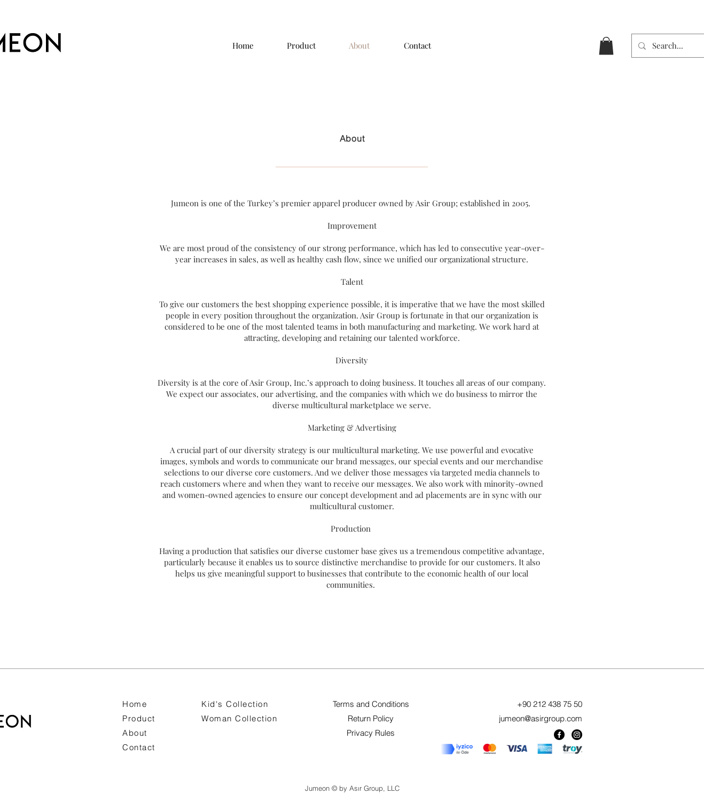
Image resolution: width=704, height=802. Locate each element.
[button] (606, 45)
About (134, 733)
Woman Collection (239, 718)
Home (134, 704)
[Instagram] (577, 734)
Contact (138, 747)
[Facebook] (559, 734)
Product (138, 718)
